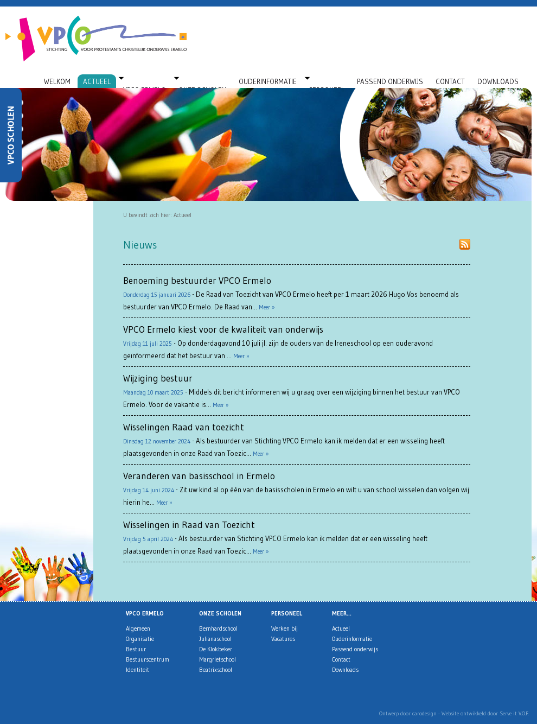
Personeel (326, 81)
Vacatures (283, 639)
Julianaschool (215, 639)
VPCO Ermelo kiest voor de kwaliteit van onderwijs (223, 329)
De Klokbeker (215, 649)
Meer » (267, 307)
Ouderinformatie (268, 81)
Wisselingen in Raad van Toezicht (189, 524)
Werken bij (284, 628)
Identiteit (137, 670)
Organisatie (140, 639)
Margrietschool (217, 659)
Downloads (498, 81)
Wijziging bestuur (158, 378)
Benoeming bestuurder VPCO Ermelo (197, 280)
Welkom (57, 81)
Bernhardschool (218, 628)
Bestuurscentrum (147, 659)
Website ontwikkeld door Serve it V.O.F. (485, 713)
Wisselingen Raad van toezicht (183, 427)
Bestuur (136, 649)
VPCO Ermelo (144, 81)
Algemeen (138, 628)
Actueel (97, 81)
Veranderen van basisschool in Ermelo (199, 475)
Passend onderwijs (390, 81)
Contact (450, 81)
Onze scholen (202, 81)
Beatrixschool (215, 670)
